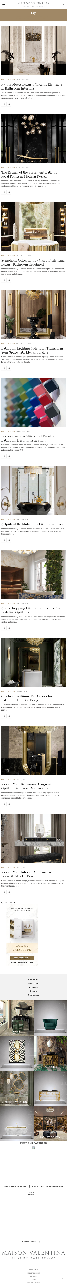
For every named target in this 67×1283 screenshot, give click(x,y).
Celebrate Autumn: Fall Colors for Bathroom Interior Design (26, 698)
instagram (33, 995)
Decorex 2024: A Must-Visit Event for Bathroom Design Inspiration (29, 438)
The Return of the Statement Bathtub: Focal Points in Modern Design (29, 174)
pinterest (33, 983)
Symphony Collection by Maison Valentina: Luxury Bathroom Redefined (33, 262)
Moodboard (33, 1275)
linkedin (33, 987)
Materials (33, 1282)
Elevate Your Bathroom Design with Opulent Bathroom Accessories (27, 786)
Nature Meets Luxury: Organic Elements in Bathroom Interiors (31, 86)
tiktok (33, 991)
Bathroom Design (8, 80)
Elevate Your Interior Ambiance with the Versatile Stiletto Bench (31, 874)
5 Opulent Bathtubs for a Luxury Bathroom (33, 524)
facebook (33, 980)
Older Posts (8, 903)
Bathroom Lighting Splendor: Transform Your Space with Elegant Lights (32, 350)
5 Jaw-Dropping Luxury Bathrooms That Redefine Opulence (31, 610)
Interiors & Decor (33, 1279)
